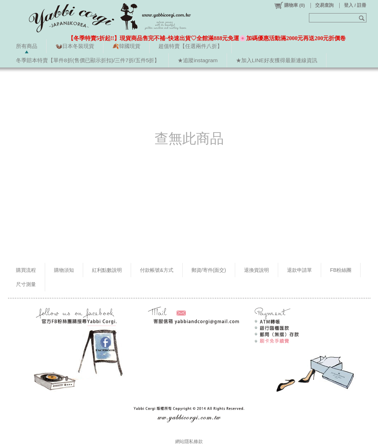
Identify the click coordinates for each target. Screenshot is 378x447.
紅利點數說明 (107, 270)
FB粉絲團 (340, 270)
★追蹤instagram (197, 60)
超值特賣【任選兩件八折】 (190, 46)
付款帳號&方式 (156, 270)
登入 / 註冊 (355, 5)
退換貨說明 (256, 270)
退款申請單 (299, 270)
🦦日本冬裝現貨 (74, 46)
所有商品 (26, 46)
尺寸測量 (26, 284)
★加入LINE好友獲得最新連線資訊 (276, 60)
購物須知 (64, 270)
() (289, 5)
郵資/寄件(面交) (208, 270)
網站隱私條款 (189, 441)
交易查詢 (324, 5)
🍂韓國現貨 (126, 46)
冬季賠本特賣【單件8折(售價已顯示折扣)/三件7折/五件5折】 (88, 60)
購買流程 (26, 270)
